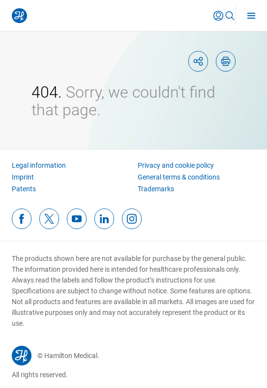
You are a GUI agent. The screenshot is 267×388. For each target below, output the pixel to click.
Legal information (39, 165)
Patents (24, 189)
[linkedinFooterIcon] (104, 218)
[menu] (251, 15)
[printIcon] (226, 61)
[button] (218, 16)
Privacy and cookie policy (176, 165)
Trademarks (156, 189)
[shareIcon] (198, 61)
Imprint (23, 177)
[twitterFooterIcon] (49, 218)
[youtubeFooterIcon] (77, 218)
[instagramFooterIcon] (132, 218)
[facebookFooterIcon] (21, 218)
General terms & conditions (179, 177)
